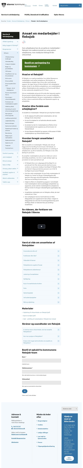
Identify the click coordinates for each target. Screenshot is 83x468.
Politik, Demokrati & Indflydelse (37, 15)
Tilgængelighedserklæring (45, 446)
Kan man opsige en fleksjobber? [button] (33, 336)
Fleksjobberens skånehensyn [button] (32, 270)
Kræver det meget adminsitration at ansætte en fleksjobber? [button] (37, 342)
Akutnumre (14, 442)
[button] (17, 41)
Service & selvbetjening (10, 15)
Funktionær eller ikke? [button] (29, 256)
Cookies (40, 425)
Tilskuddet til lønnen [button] (29, 260)
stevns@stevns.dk (19, 428)
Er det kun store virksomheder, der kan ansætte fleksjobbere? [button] (37, 330)
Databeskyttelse (43, 429)
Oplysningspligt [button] (28, 293)
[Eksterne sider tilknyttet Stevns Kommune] (70, 409)
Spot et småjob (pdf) (29, 316)
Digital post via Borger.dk (19, 434)
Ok (24, 391)
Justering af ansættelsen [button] (30, 274)
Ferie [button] (24, 288)
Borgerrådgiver (42, 421)
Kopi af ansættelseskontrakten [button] (32, 283)
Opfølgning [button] (26, 279)
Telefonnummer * (27, 368)
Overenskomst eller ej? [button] (30, 251)
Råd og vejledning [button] (28, 302)
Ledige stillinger (43, 432)
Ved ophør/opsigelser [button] (29, 297)
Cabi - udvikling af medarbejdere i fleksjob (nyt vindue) (39, 319)
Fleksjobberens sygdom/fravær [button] (32, 265)
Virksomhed (26, 379)
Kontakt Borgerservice (18, 438)
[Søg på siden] (70, 5)
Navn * (24, 357)
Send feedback (69, 458)
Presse (40, 442)
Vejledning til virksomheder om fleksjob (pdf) (36, 312)
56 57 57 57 (17, 426)
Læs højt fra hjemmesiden (42, 437)
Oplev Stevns (59, 15)
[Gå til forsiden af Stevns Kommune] (12, 5)
